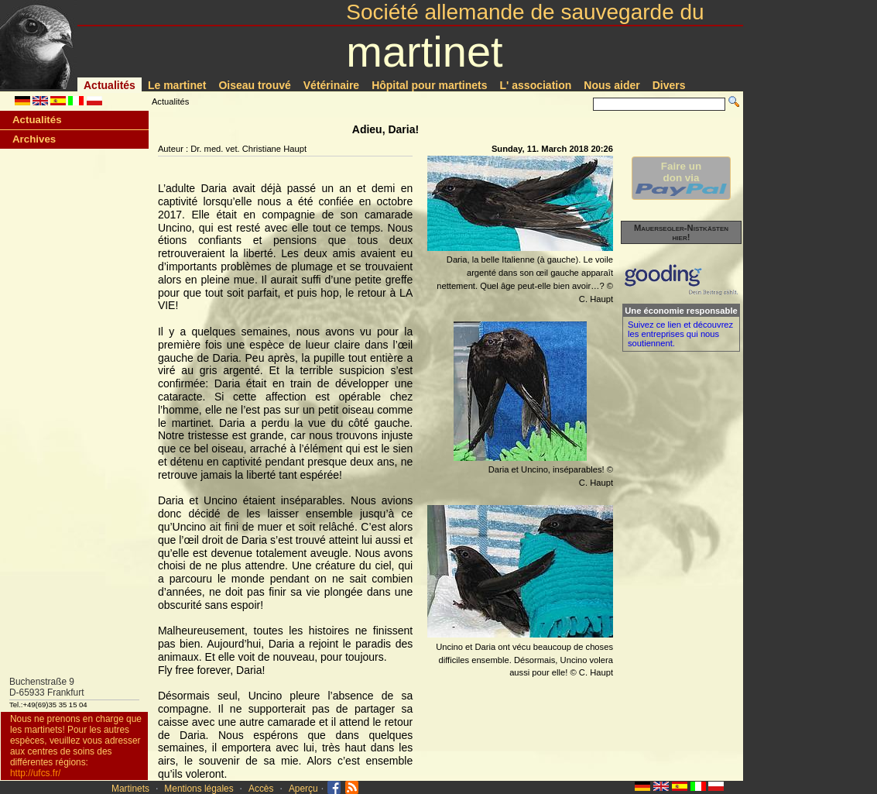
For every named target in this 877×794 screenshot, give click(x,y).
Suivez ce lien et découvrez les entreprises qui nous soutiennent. (680, 334)
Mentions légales (198, 788)
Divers (669, 85)
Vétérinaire (331, 85)
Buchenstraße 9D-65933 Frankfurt (46, 687)
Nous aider (611, 85)
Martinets (130, 788)
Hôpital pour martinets (429, 85)
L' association (536, 85)
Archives (34, 139)
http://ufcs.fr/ (35, 773)
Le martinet (177, 85)
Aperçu (303, 788)
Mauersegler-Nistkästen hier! (681, 232)
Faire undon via (681, 178)
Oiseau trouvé (254, 85)
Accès (260, 788)
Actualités (109, 85)
